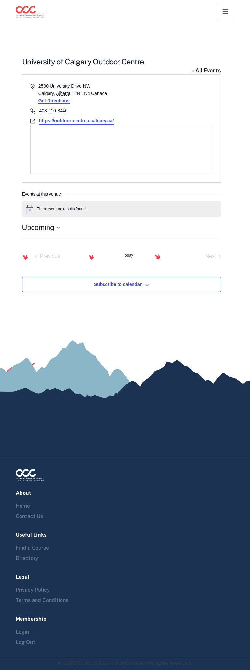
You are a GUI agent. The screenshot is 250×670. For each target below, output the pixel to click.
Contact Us (29, 516)
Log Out (25, 642)
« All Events (206, 70)
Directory (27, 558)
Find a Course (32, 548)
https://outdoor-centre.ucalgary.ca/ (76, 120)
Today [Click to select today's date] (128, 255)
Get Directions (54, 100)
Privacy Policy (33, 590)
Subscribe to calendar (118, 284)
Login (22, 632)
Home (23, 506)
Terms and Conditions (42, 600)
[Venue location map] (122, 149)
